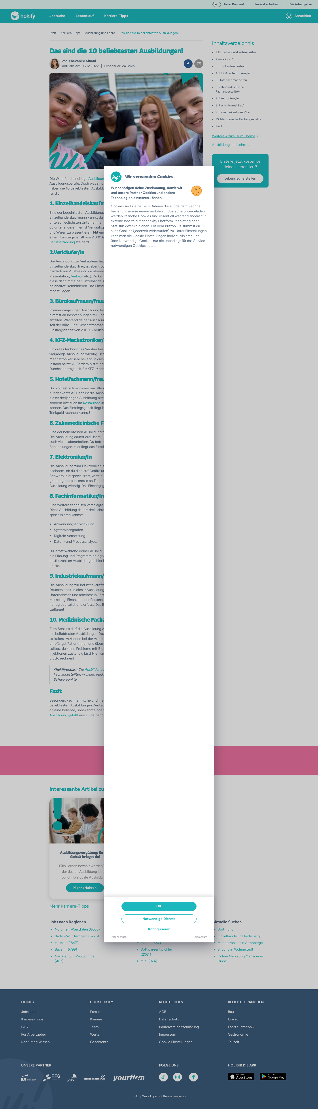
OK (159, 906)
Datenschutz (118, 936)
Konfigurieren (159, 929)
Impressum (200, 936)
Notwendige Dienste (159, 919)
